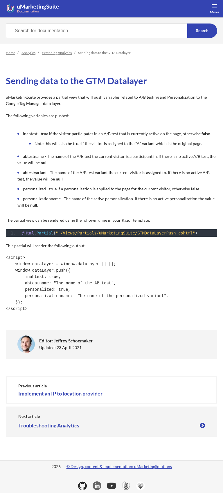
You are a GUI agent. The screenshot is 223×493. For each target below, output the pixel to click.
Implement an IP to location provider (60, 394)
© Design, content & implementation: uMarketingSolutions (119, 466)
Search (202, 30)
